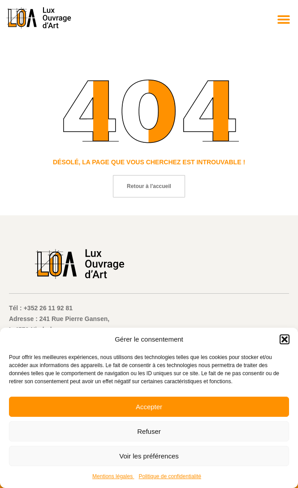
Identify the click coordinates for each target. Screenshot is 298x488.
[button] (284, 339)
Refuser (149, 431)
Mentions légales (113, 476)
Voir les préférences (149, 456)
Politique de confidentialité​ (169, 476)
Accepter (149, 407)
